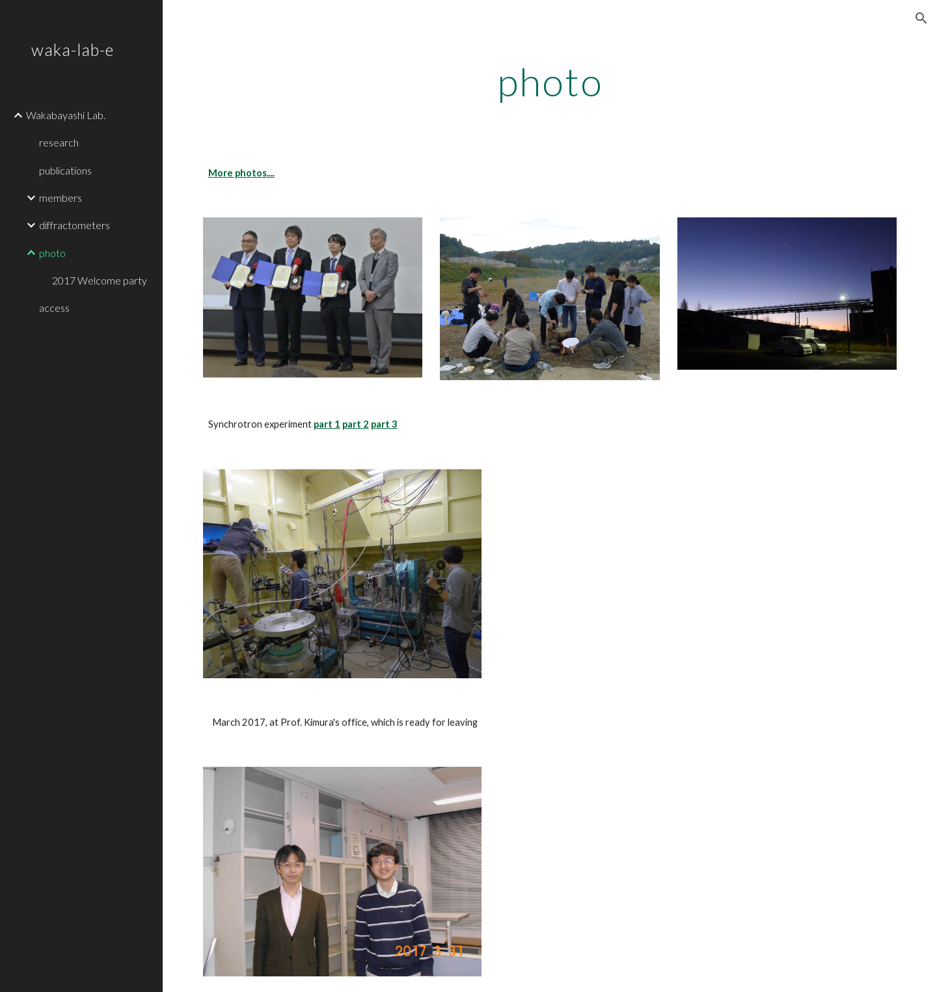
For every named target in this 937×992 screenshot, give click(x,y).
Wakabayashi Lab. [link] (65, 115)
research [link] (59, 142)
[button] (921, 18)
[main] (550, 81)
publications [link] (65, 170)
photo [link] (52, 253)
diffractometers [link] (74, 225)
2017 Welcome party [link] (99, 280)
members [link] (60, 197)
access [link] (54, 307)
